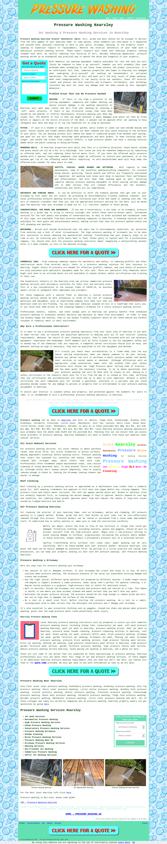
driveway (25, 196)
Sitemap (22, 823)
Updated (49, 823)
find (28, 686)
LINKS (114, 18)
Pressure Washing (33, 823)
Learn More (124, 842)
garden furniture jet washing (70, 637)
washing (81, 176)
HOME (107, 18)
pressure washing (44, 51)
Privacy (145, 823)
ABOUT (122, 18)
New (43, 823)
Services (58, 823)
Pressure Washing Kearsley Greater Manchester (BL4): (50, 39)
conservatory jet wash (109, 625)
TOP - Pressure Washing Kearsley (38, 802)
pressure (80, 594)
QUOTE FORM (40, 663)
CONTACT (130, 18)
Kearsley (66, 420)
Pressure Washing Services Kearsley (50, 710)
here (46, 704)
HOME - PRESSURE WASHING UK (83, 814)
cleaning (53, 262)
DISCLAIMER (140, 18)
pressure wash (98, 588)
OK (134, 842)
